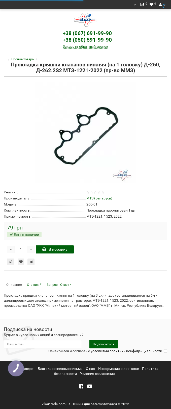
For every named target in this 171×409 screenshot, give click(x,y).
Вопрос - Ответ (59, 284)
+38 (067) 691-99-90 (87, 33)
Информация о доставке (118, 369)
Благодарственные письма (60, 369)
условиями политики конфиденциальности (126, 351)
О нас (90, 369)
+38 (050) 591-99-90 (87, 40)
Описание (14, 285)
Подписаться (104, 344)
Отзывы (34, 284)
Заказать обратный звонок (85, 46)
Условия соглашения (97, 374)
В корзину (54, 249)
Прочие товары (19, 59)
